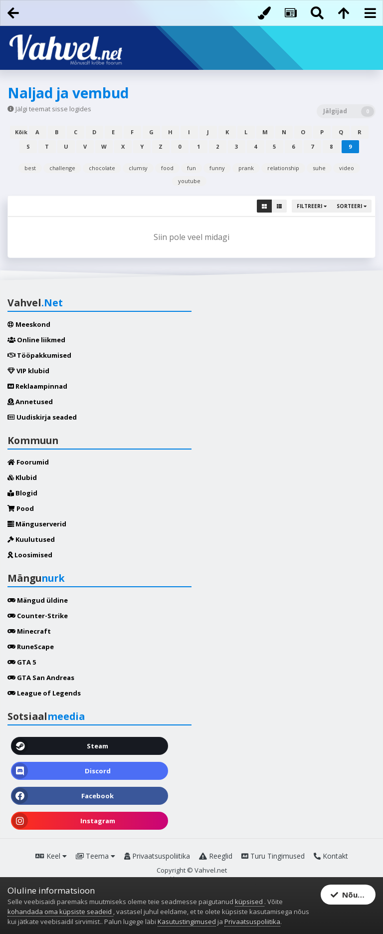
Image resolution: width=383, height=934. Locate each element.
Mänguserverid (36, 523)
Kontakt (331, 856)
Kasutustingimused (187, 921)
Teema (95, 856)
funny (217, 168)
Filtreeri (312, 206)
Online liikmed (36, 339)
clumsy (138, 168)
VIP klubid (28, 370)
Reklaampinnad (37, 386)
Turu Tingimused (273, 856)
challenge (62, 168)
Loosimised (29, 554)
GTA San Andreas (40, 677)
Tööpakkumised (39, 355)
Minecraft (29, 631)
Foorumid (28, 462)
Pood (20, 508)
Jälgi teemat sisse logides (53, 108)
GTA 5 (21, 662)
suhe (319, 168)
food (167, 168)
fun (191, 168)
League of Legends (44, 693)
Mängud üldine (37, 600)
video (346, 168)
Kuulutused (31, 539)
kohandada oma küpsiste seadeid (60, 911)
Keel (51, 856)
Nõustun (353, 895)
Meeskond (28, 324)
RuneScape (30, 646)
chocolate (102, 168)
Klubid (22, 477)
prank (246, 168)
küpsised (249, 901)
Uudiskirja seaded (42, 417)
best (30, 168)
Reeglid (215, 856)
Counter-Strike (37, 615)
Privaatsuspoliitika (157, 856)
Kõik (21, 132)
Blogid (22, 492)
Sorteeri (352, 206)
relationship (283, 168)
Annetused (30, 401)
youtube (189, 181)
